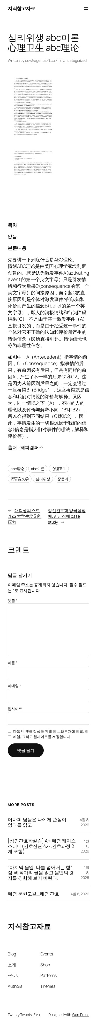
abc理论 (17, 468)
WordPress (80, 1014)
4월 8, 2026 (84, 822)
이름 (12, 662)
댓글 (12, 600)
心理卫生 (59, 468)
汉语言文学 (20, 478)
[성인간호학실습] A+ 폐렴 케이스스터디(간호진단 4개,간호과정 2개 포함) (42, 846)
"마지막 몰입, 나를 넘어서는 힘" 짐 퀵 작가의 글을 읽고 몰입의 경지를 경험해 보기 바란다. (41, 872)
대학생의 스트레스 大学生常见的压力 (24, 516)
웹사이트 (15, 708)
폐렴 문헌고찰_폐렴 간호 (33, 893)
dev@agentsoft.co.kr (42, 60)
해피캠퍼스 (32, 447)
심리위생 (43, 478)
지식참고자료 (21, 8)
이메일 (14, 685)
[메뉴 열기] (86, 8)
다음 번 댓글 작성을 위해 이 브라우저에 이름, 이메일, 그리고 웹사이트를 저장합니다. (50, 734)
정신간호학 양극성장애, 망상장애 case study (67, 516)
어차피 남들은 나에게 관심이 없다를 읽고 (37, 822)
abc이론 (37, 468)
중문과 (62, 478)
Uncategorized (75, 60)
